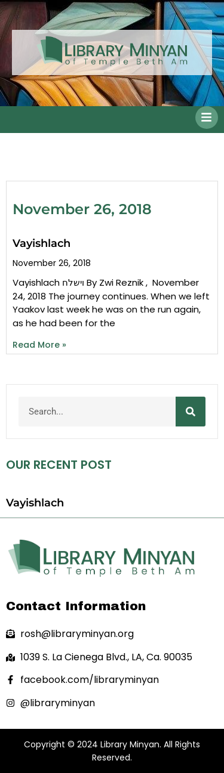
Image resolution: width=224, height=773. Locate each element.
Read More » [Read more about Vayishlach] (39, 345)
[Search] (190, 411)
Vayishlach (41, 243)
